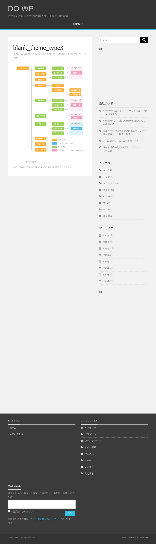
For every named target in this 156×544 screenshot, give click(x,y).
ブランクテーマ (111, 183)
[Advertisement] (125, 73)
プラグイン (108, 177)
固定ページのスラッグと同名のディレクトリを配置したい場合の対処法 (125, 132)
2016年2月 (108, 274)
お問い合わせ (16, 434)
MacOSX (107, 209)
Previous (30, 162)
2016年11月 (108, 248)
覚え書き (107, 216)
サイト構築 (108, 190)
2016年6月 (108, 255)
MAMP (106, 203)
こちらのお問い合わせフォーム (47, 519)
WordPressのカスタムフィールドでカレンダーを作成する (125, 112)
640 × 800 (45, 53)
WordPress (108, 196)
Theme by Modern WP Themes (135, 538)
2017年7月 (108, 242)
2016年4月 (108, 261)
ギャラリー (108, 170)
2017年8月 (108, 235)
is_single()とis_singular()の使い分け (120, 140)
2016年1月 (108, 281)
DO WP (21, 8)
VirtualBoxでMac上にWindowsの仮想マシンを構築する (125, 122)
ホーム (13, 427)
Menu (78, 24)
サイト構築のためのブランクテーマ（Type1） (121, 149)
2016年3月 (108, 268)
